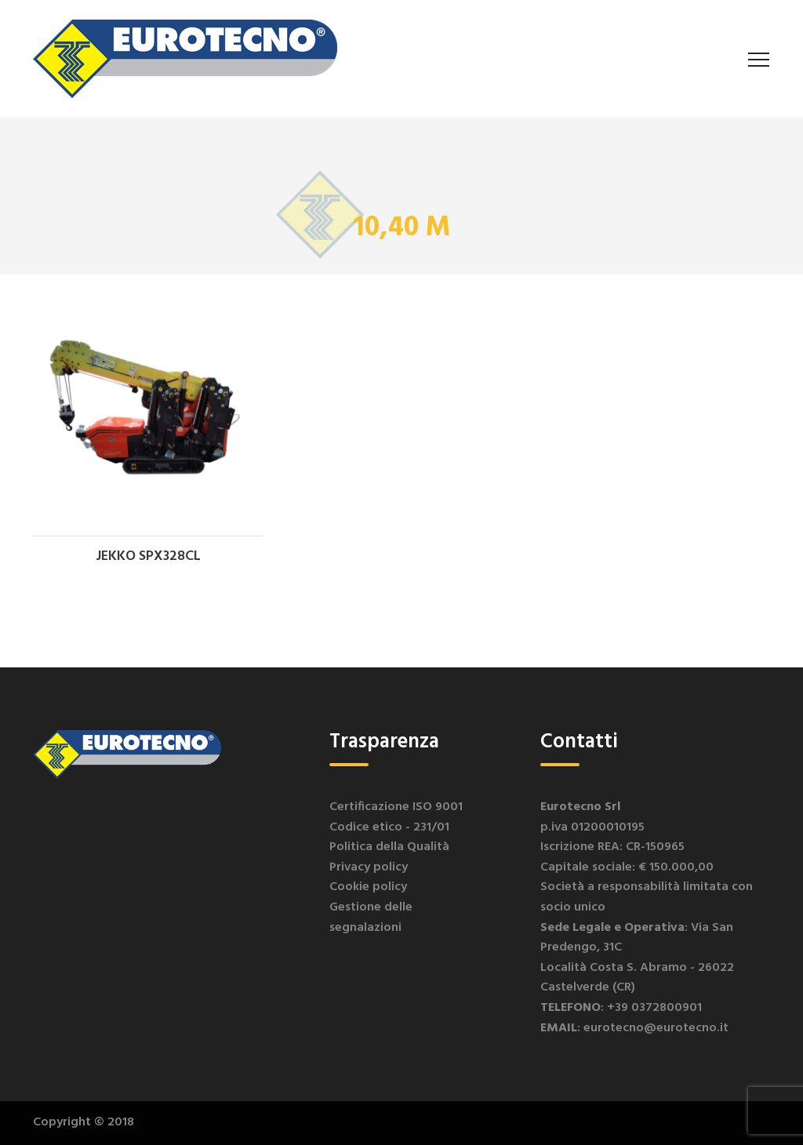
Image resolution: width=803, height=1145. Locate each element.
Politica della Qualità (389, 847)
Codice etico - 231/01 (389, 827)
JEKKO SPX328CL (148, 556)
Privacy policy (368, 867)
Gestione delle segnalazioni (370, 917)
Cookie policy (368, 887)
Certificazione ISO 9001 (396, 807)
